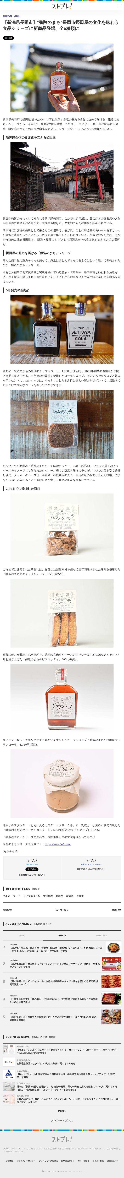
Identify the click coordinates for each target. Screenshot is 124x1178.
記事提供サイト (67, 1161)
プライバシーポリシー (26, 1161)
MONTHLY (101, 935)
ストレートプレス (62, 1120)
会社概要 (9, 1161)
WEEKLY (62, 935)
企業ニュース (113, 1161)
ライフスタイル (31, 895)
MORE (62, 1111)
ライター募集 (98, 1161)
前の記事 (7, 910)
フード (16, 895)
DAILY (22, 935)
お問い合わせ (83, 1161)
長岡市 (80, 895)
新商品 (59, 895)
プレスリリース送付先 (48, 1161)
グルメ (6, 895)
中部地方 (48, 895)
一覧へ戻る (62, 910)
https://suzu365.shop (58, 844)
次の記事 (116, 910)
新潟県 (69, 895)
